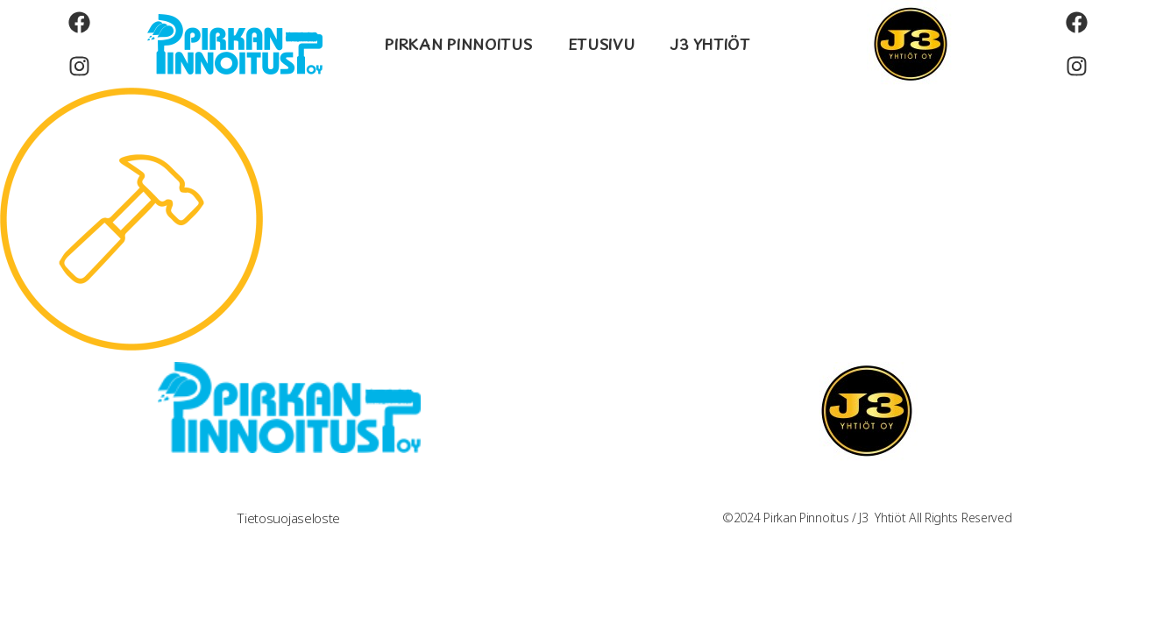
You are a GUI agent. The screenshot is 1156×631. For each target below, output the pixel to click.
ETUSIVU (601, 43)
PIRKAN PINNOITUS (458, 43)
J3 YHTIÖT (709, 43)
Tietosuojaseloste (289, 519)
